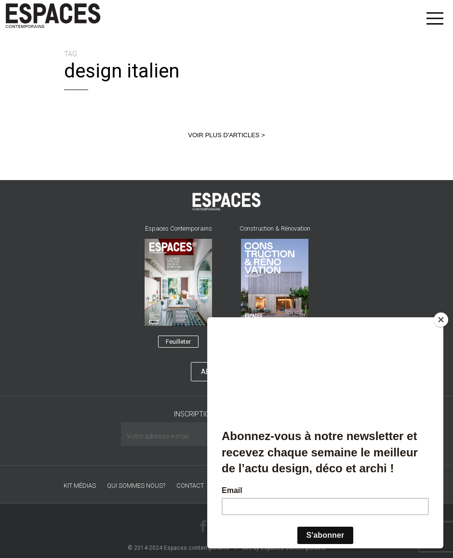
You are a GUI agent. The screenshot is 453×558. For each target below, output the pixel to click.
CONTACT (190, 485)
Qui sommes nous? (136, 485)
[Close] (441, 319)
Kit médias (80, 485)
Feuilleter (178, 341)
